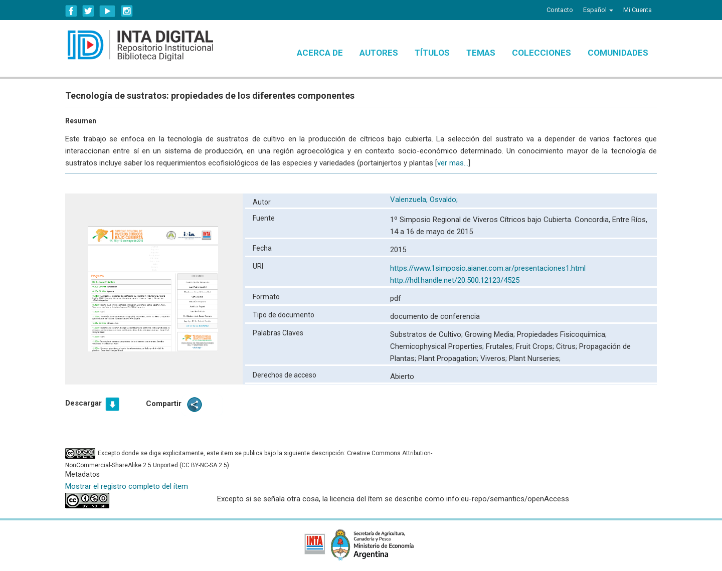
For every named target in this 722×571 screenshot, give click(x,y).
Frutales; (501, 346)
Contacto (560, 10)
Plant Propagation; (449, 358)
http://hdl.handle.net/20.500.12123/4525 (454, 280)
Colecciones (541, 53)
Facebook (71, 11)
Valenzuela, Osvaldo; (425, 199)
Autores (378, 53)
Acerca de (320, 53)
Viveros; (494, 358)
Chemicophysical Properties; (438, 346)
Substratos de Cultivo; (427, 334)
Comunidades (618, 53)
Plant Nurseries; (535, 358)
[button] (598, 10)
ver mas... (452, 162)
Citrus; (567, 346)
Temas (480, 53)
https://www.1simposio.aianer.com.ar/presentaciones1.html (488, 268)
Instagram (127, 11)
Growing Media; (491, 334)
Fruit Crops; (536, 346)
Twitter (88, 11)
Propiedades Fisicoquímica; (562, 334)
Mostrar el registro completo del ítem (126, 486)
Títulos (432, 53)
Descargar (83, 403)
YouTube (107, 11)
